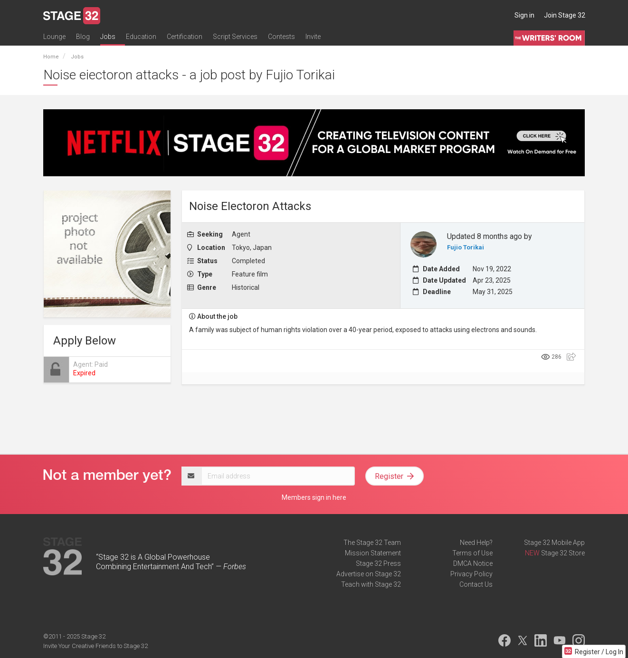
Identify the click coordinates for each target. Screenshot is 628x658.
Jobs (107, 36)
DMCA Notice (473, 563)
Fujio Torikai (465, 247)
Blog (83, 36)
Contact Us (476, 584)
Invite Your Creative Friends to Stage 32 (95, 645)
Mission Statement (373, 553)
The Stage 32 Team (372, 542)
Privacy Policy (471, 574)
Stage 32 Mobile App (554, 542)
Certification (184, 36)
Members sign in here (314, 497)
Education (141, 36)
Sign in (524, 15)
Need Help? (476, 542)
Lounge (54, 36)
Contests (281, 36)
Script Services (235, 36)
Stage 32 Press (378, 563)
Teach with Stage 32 (371, 584)
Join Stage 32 (564, 15)
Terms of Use (472, 553)
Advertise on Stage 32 (368, 574)
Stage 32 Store (563, 553)
